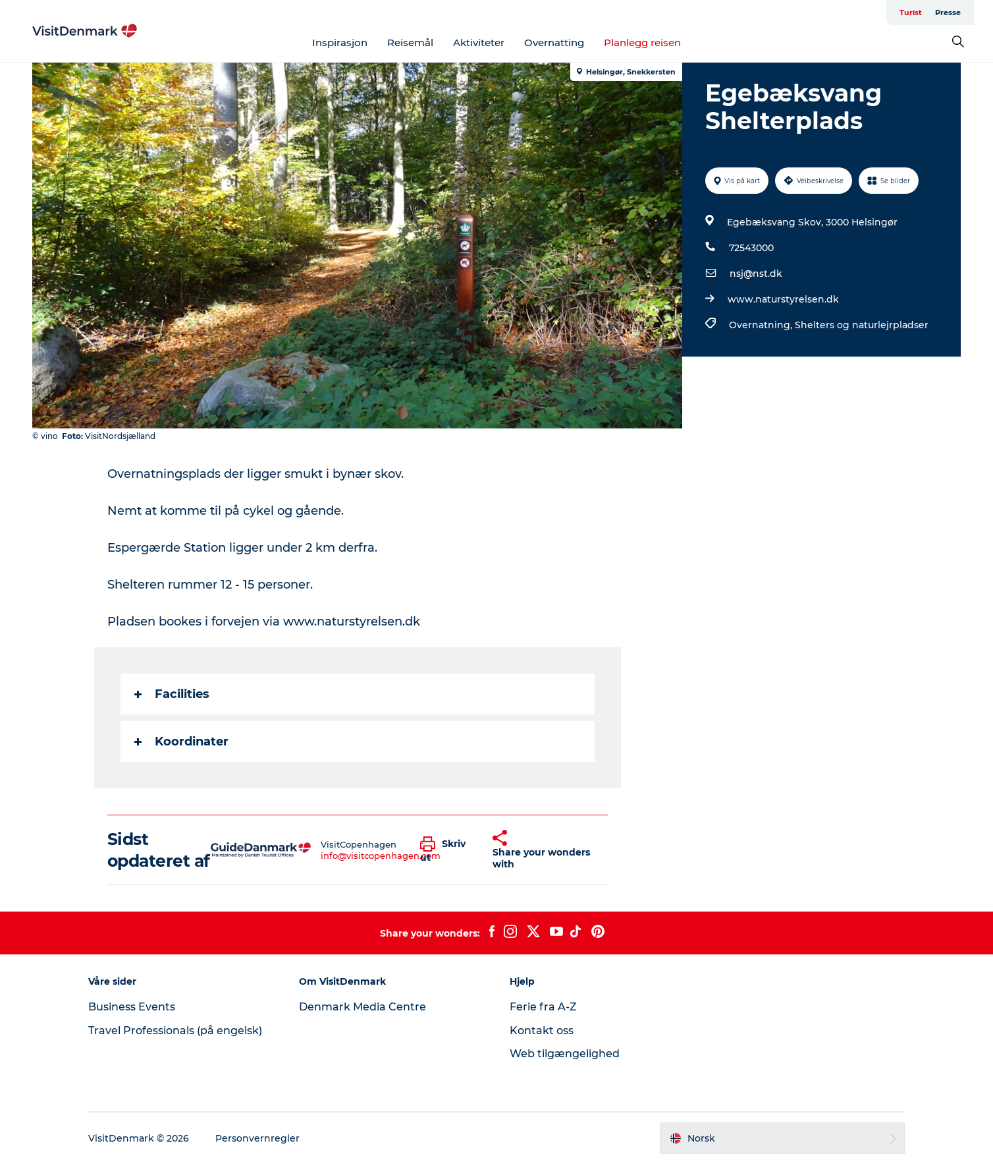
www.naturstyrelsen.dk (783, 299)
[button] (446, 850)
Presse (948, 12)
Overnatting (554, 42)
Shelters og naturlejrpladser (861, 325)
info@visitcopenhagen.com (381, 855)
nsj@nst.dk (756, 273)
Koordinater (181, 741)
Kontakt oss (542, 1030)
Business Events (131, 1007)
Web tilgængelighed (565, 1053)
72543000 (751, 248)
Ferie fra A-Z (543, 1007)
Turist (910, 12)
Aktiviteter (478, 42)
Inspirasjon (339, 42)
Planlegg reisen (642, 42)
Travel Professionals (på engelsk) (175, 1030)
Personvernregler (257, 1138)
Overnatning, (762, 325)
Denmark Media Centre (362, 1007)
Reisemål (410, 42)
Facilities (171, 694)
